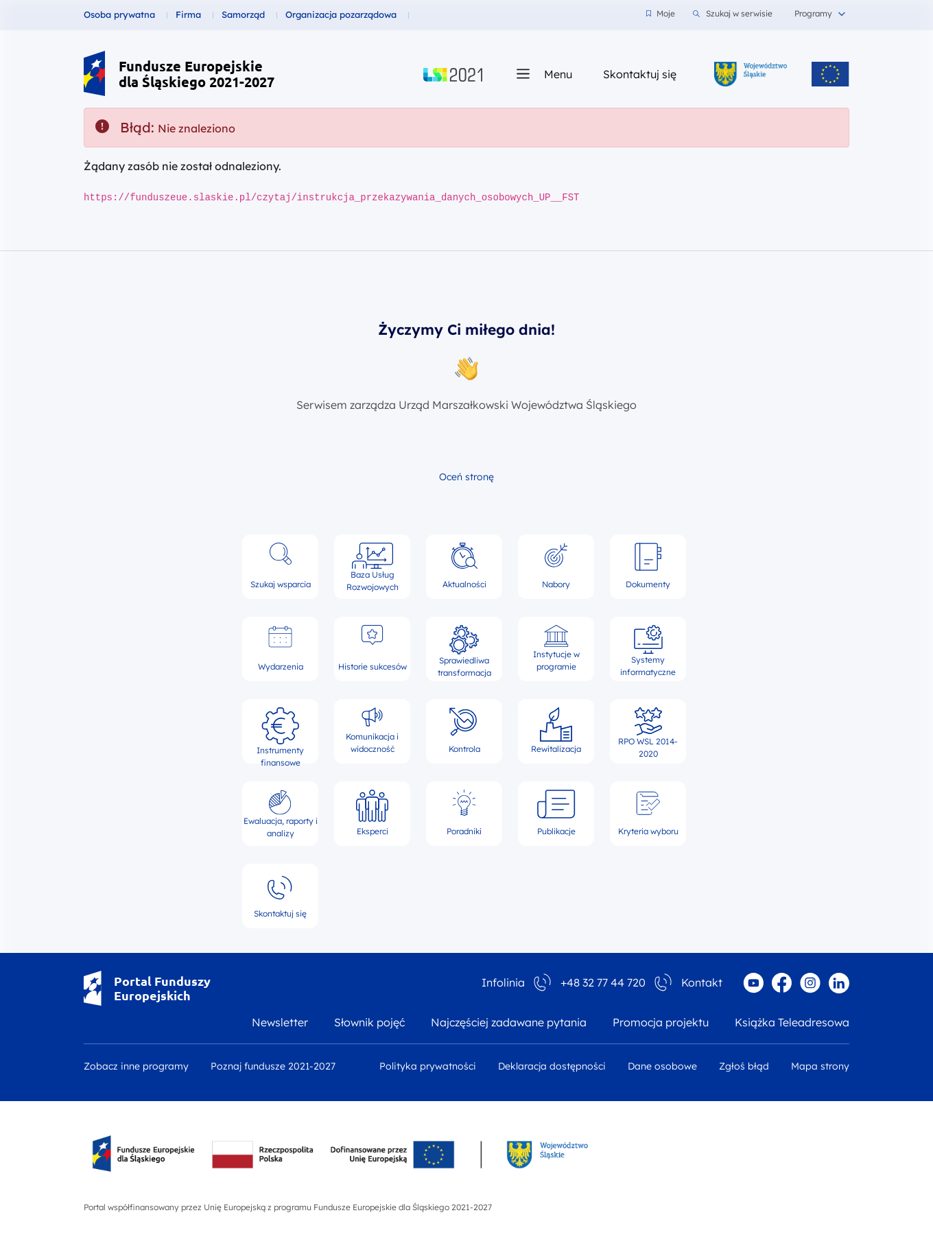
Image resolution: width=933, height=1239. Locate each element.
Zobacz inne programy (136, 1066)
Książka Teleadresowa (792, 1022)
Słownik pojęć (369, 1022)
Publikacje (556, 813)
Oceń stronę (466, 477)
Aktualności (464, 566)
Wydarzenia (280, 648)
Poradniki (464, 813)
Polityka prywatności (427, 1066)
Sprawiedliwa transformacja (464, 649)
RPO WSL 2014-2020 (648, 731)
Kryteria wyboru (648, 813)
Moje (660, 13)
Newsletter (280, 1022)
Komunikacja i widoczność (372, 730)
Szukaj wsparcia (280, 566)
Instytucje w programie (556, 648)
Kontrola (464, 730)
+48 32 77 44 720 (603, 982)
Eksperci (372, 813)
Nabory (556, 566)
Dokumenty (648, 566)
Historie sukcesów (372, 648)
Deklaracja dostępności (552, 1066)
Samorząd (243, 14)
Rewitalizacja (556, 730)
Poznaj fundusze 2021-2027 (273, 1066)
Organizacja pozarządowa (341, 14)
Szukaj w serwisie (732, 13)
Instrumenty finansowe (280, 731)
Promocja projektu (661, 1022)
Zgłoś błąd (744, 1066)
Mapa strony (820, 1066)
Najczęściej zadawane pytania (509, 1022)
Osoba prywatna (119, 14)
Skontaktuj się (639, 74)
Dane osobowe (662, 1066)
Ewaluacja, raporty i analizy (281, 814)
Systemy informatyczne (648, 649)
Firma (188, 14)
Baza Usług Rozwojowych (372, 567)
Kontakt (701, 982)
